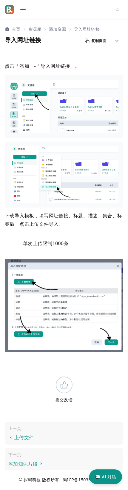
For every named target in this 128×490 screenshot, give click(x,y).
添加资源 (57, 29)
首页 (16, 29)
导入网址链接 (87, 29)
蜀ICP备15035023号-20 (86, 480)
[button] (117, 41)
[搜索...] (117, 10)
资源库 (34, 29)
